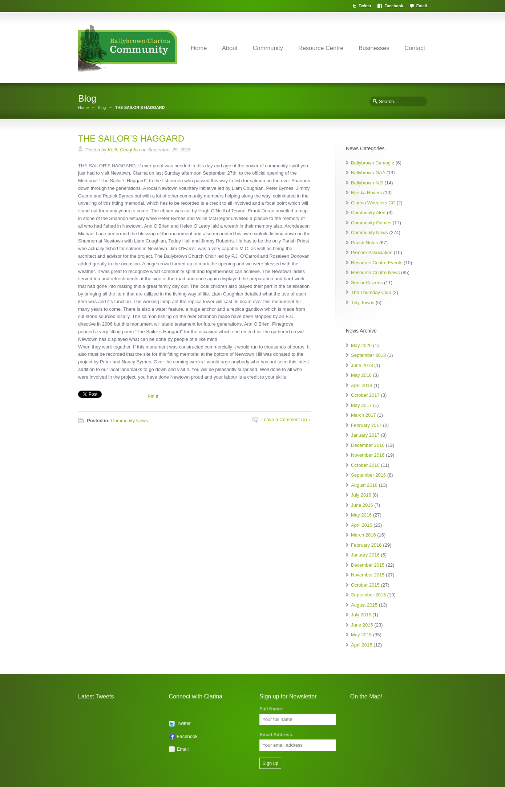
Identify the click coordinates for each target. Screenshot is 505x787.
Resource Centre (321, 48)
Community (268, 48)
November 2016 (368, 455)
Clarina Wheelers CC (373, 202)
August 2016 (364, 485)
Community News (129, 420)
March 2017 (363, 415)
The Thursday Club (371, 292)
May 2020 (361, 345)
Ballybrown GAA (368, 172)
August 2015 (364, 605)
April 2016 (361, 525)
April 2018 (361, 385)
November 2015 (368, 575)
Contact (414, 48)
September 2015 (368, 595)
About (230, 48)
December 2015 (368, 565)
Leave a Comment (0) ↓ (286, 419)
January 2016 (365, 555)
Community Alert (368, 212)
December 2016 (368, 445)
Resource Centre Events (377, 262)
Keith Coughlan (124, 149)
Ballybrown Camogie (372, 163)
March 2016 (363, 535)
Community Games (371, 222)
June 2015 (362, 625)
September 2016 (368, 475)
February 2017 (366, 425)
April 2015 (361, 645)
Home (199, 48)
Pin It (153, 396)
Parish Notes (364, 242)
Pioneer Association (371, 252)
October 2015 (365, 585)
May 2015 (361, 634)
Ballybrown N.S (367, 182)
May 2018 (361, 375)
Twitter (365, 6)
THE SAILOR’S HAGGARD (131, 138)
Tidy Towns (362, 302)
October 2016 (365, 465)
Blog (102, 108)
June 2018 (362, 365)
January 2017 (365, 435)
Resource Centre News (375, 272)
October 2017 (365, 395)
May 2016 (361, 515)
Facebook (393, 6)
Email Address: (276, 734)
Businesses (374, 48)
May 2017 (361, 405)
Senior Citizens (367, 282)
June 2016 (362, 505)
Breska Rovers (366, 192)
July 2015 (361, 614)
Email (421, 6)
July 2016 (361, 495)
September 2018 (368, 355)
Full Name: (271, 708)
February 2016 (366, 545)
